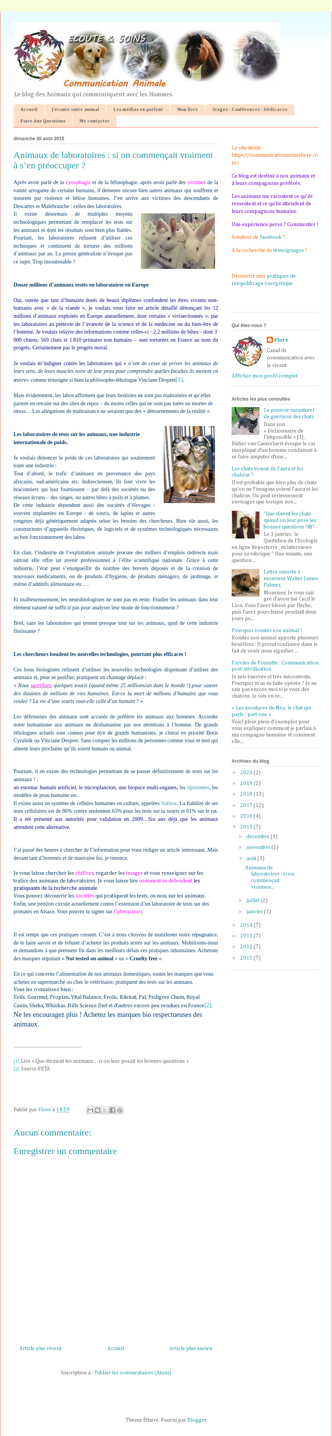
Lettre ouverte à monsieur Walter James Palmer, (291, 578)
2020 (247, 772)
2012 (247, 947)
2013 (247, 936)
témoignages (288, 250)
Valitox (168, 803)
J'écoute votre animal (75, 109)
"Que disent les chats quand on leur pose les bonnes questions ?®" (290, 520)
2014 (247, 925)
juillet (253, 900)
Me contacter (95, 121)
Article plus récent (40, 1348)
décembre (258, 836)
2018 (247, 794)
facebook (270, 237)
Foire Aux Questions (42, 121)
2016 (247, 816)
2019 (247, 783)
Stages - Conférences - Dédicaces (249, 109)
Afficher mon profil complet (265, 376)
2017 (247, 805)
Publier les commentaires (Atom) (132, 1373)
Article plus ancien (190, 1348)
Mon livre (187, 109)
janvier (255, 911)
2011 (247, 958)
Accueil (28, 109)
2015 (247, 827)
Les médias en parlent (138, 109)
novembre (258, 847)
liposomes (198, 787)
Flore (281, 340)
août (251, 858)
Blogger (196, 1420)
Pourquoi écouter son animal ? (267, 630)
